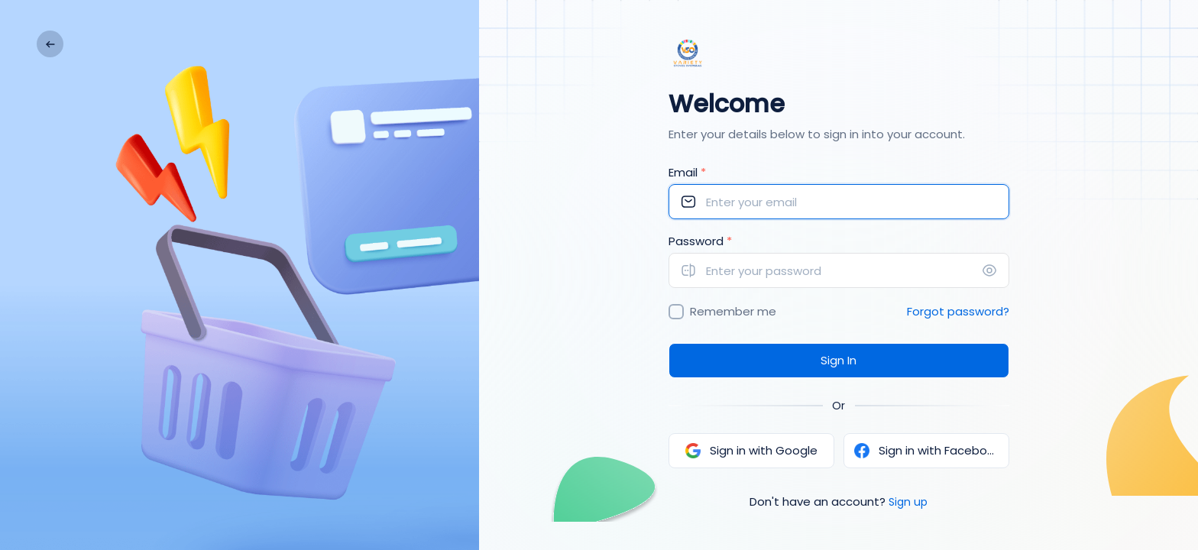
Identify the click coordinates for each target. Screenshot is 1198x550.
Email (687, 172)
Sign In (838, 360)
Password (700, 241)
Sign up (908, 502)
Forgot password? (958, 311)
